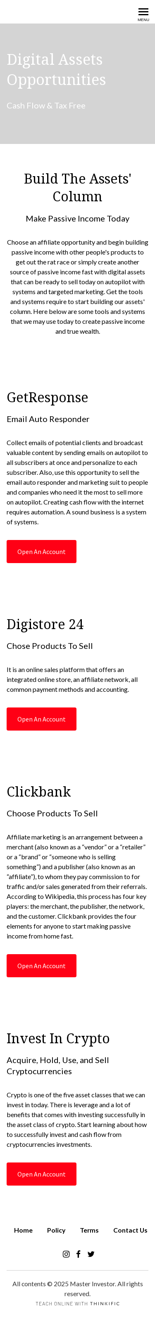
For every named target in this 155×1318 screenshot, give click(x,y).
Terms (89, 1230)
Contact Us (130, 1230)
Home (23, 1230)
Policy (56, 1230)
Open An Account (41, 551)
